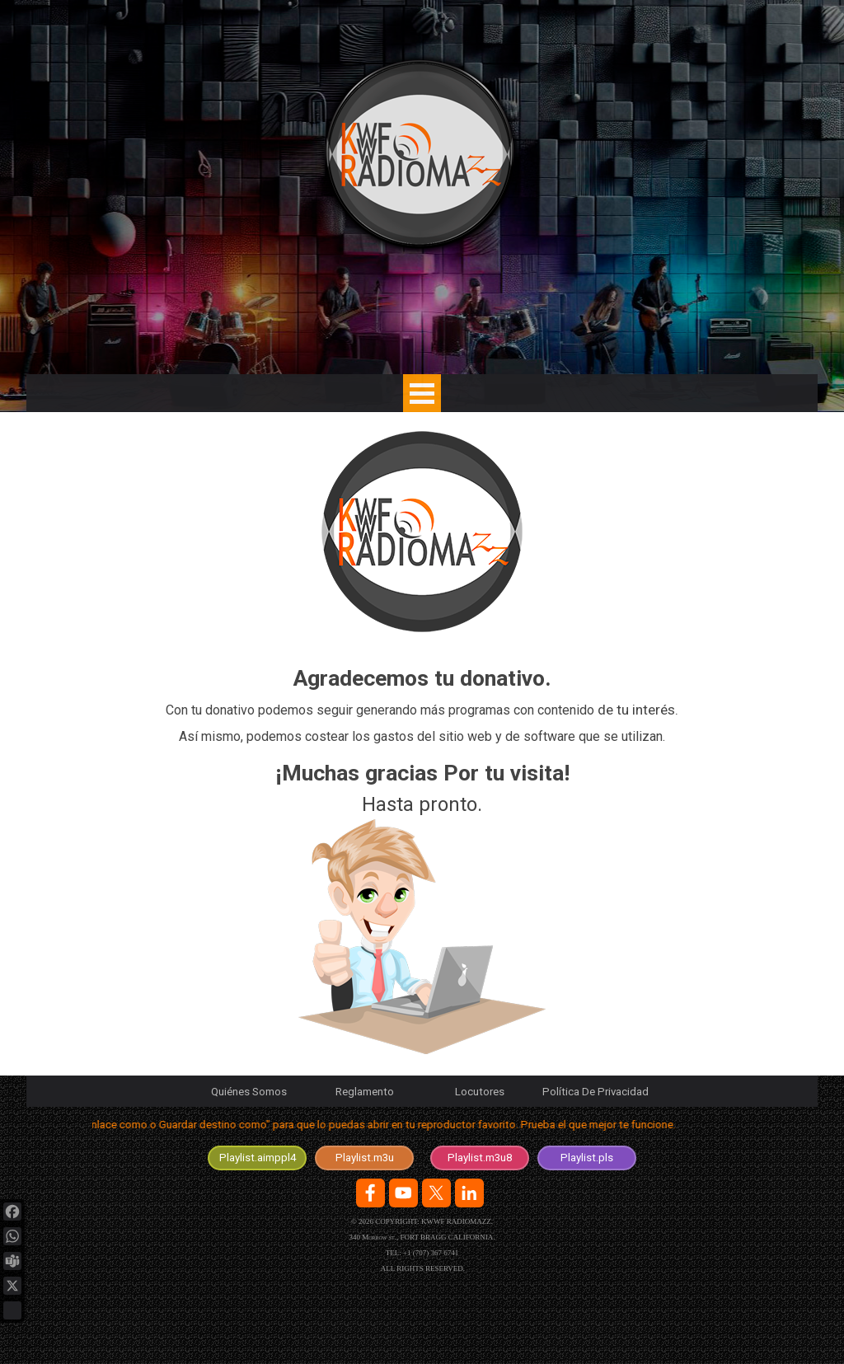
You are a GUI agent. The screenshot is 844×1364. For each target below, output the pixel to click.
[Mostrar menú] (422, 393)
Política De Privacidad (595, 1091)
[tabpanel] (422, 863)
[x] (436, 1193)
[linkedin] (469, 1193)
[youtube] (403, 1193)
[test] (257, 1158)
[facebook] (370, 1193)
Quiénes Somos (249, 1091)
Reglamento (364, 1091)
